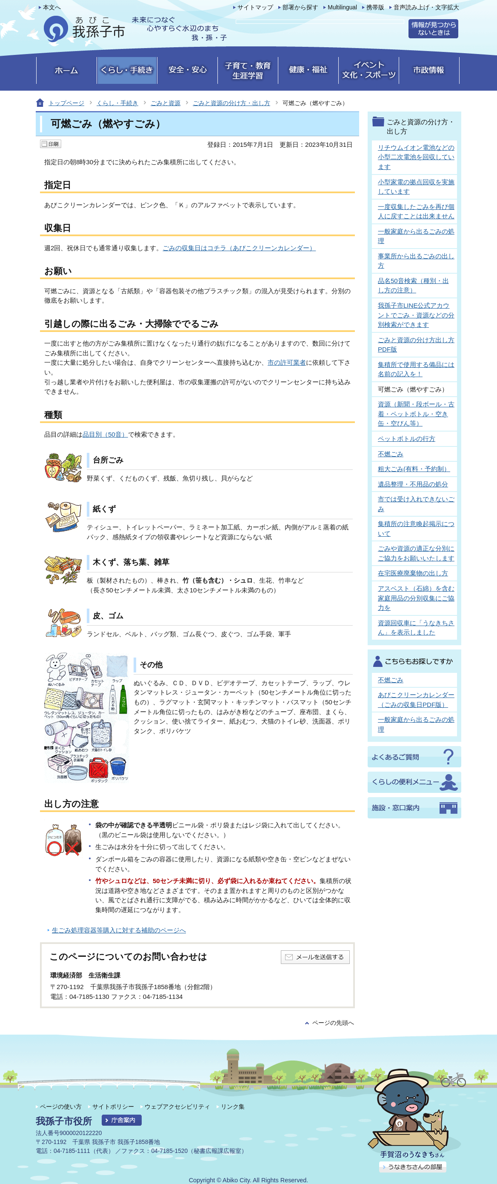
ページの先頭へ (333, 1023)
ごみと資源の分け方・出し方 (231, 103)
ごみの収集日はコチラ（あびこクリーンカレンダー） (239, 248)
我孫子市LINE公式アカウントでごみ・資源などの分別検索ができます (416, 315)
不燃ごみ (390, 454)
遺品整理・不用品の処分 (413, 484)
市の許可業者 (287, 362)
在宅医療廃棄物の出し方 (413, 573)
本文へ (52, 7)
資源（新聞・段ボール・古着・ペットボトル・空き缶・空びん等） (416, 413)
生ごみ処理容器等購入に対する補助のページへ (119, 930)
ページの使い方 (61, 1106)
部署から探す (300, 7)
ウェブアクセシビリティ (177, 1106)
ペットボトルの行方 (406, 438)
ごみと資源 (165, 103)
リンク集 (233, 1106)
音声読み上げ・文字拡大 (426, 7)
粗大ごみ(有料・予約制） (414, 468)
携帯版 (375, 7)
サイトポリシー (113, 1106)
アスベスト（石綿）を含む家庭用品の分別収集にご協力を (416, 598)
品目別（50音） (105, 434)
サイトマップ (255, 7)
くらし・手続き (117, 103)
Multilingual (342, 7)
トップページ (66, 103)
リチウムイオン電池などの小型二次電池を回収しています (416, 157)
